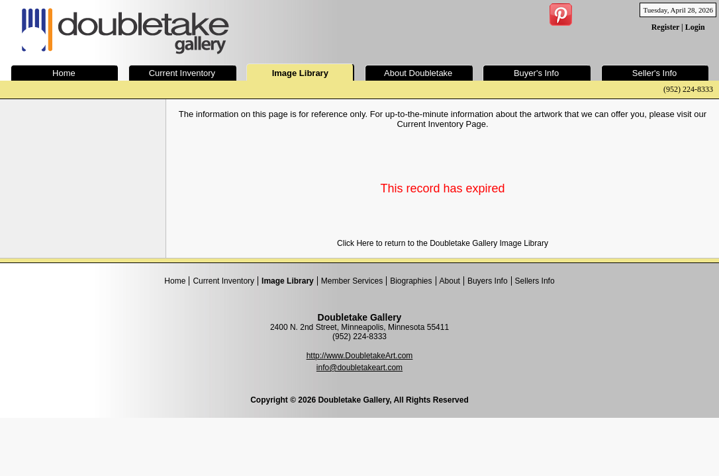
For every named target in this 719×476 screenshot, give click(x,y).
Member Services (352, 281)
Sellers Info (535, 281)
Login (695, 27)
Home (174, 281)
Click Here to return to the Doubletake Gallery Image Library (442, 243)
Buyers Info (487, 281)
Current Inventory (223, 281)
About (450, 281)
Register (665, 27)
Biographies (411, 281)
